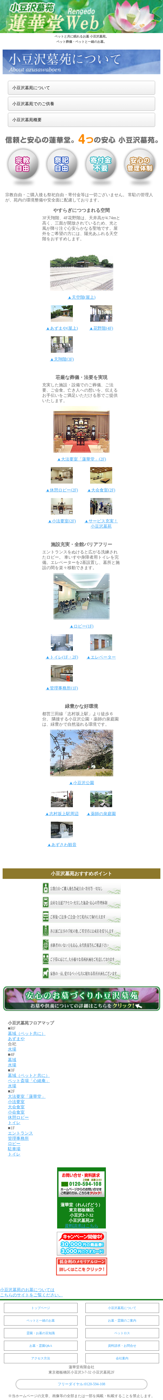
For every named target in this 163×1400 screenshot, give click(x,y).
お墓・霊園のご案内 (122, 1320)
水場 (12, 1049)
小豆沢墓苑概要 (27, 119)
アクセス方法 (40, 1358)
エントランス (20, 1133)
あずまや (16, 1038)
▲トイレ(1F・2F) (62, 657)
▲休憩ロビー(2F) (62, 490)
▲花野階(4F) (101, 328)
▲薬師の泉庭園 (101, 813)
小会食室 (16, 1112)
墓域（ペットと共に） (29, 1075)
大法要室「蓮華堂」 (27, 1096)
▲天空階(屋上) (82, 297)
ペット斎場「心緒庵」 (29, 1080)
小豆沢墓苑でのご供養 (33, 103)
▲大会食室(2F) (101, 490)
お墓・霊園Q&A (40, 1346)
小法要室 (16, 1101)
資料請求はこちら (81, 1225)
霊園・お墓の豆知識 (40, 1333)
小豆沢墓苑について (31, 88)
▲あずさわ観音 (62, 844)
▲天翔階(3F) (62, 359)
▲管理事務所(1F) (62, 688)
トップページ (40, 1308)
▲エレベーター (101, 657)
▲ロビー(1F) (81, 626)
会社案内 (122, 1358)
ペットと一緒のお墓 (40, 1320)
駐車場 (14, 1149)
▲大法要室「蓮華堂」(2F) (81, 459)
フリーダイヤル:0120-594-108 (81, 1384)
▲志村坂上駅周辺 (62, 813)
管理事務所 (18, 1138)
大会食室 (16, 1107)
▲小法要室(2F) (62, 521)
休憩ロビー (18, 1117)
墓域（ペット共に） (27, 1033)
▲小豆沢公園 (81, 783)
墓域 (12, 1059)
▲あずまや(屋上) (62, 328)
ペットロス (122, 1333)
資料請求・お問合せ (122, 1346)
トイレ (14, 1122)
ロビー (14, 1143)
